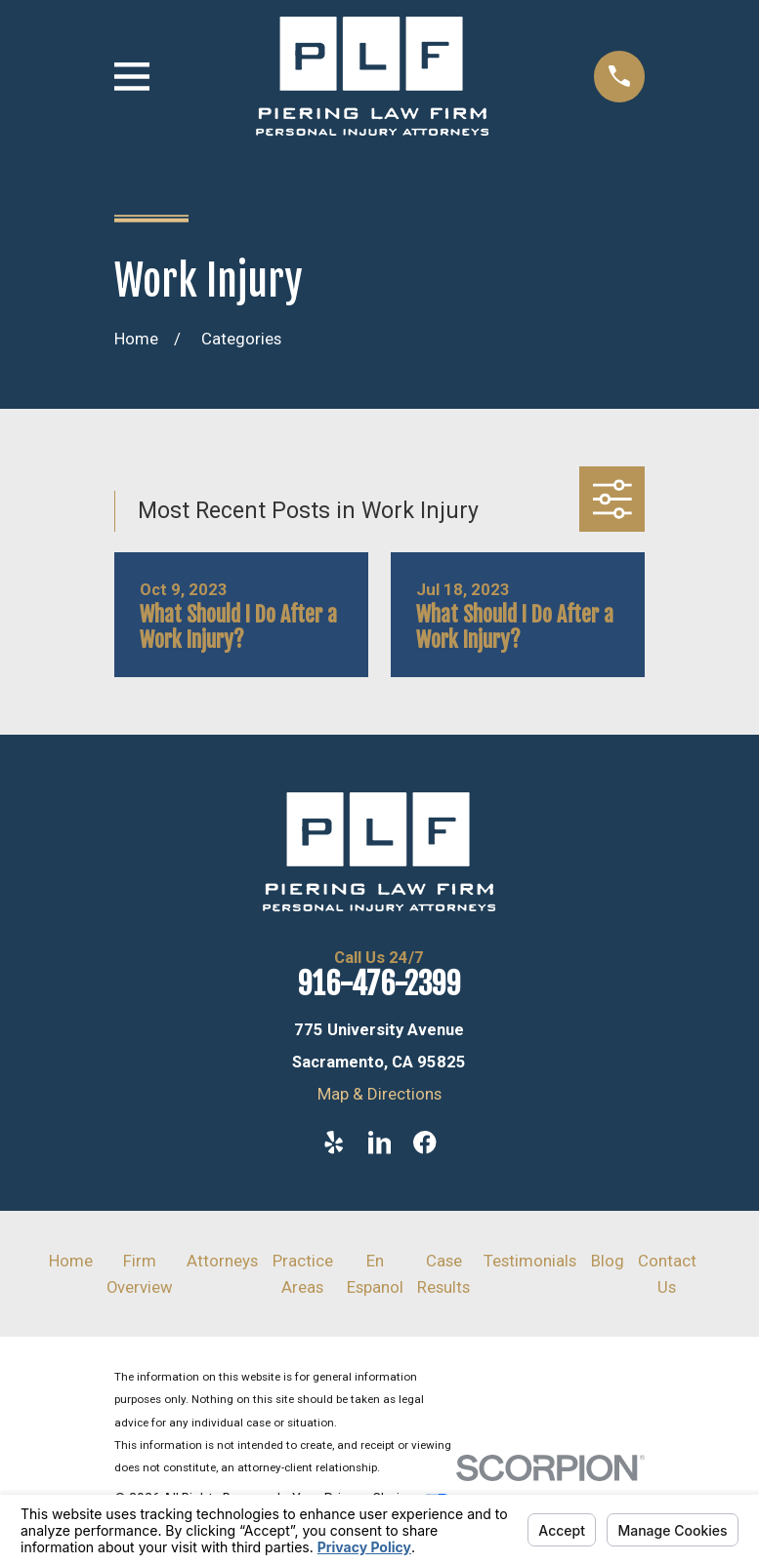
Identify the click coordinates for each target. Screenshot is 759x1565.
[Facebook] (424, 1142)
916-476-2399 (379, 984)
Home (71, 1260)
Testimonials (530, 1260)
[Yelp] (333, 1142)
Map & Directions (379, 1094)
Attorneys (222, 1260)
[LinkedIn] (379, 1142)
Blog (607, 1260)
